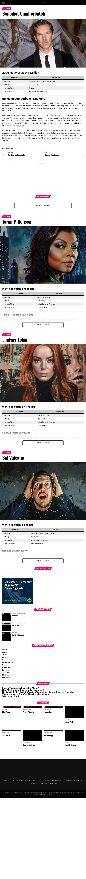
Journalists (6, 672)
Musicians (6, 675)
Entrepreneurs (7, 662)
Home (5, 771)
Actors (4, 650)
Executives (6, 665)
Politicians (6, 678)
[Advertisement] (43, 179)
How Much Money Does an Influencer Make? (23, 690)
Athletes (5, 655)
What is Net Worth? (11, 696)
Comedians (6, 660)
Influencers (6, 670)
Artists (4, 652)
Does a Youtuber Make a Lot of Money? (20, 688)
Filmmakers (6, 667)
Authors (5, 657)
